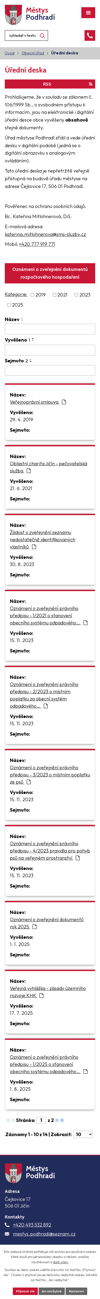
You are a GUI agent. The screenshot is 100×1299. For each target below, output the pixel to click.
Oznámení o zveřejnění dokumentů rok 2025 (46, 923)
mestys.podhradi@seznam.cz (44, 1234)
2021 (62, 295)
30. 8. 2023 (22, 564)
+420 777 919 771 (37, 244)
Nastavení (76, 1291)
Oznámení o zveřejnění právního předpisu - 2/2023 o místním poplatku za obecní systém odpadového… (44, 695)
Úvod (9, 52)
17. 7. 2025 (21, 1013)
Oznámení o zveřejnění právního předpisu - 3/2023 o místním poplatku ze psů (50, 774)
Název (12, 319)
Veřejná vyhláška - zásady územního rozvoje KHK (48, 992)
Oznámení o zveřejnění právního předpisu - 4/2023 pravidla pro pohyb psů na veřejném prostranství (50, 850)
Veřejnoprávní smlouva (38, 402)
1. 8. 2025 (20, 1089)
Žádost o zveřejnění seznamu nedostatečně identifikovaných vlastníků (42, 539)
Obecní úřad (33, 52)
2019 (40, 295)
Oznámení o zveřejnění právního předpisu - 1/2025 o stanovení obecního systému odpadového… (48, 1064)
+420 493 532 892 (32, 1225)
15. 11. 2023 (21, 640)
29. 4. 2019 (21, 419)
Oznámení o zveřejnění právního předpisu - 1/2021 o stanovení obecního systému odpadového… (48, 615)
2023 (84, 295)
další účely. (61, 1262)
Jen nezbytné (52, 1291)
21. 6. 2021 (21, 488)
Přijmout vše (25, 1291)
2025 (17, 305)
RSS (68, 84)
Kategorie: (16, 294)
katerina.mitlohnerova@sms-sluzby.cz (45, 234)
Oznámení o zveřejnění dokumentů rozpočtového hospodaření (50, 273)
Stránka (25, 1120)
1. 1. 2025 (20, 944)
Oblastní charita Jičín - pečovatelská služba (48, 467)
